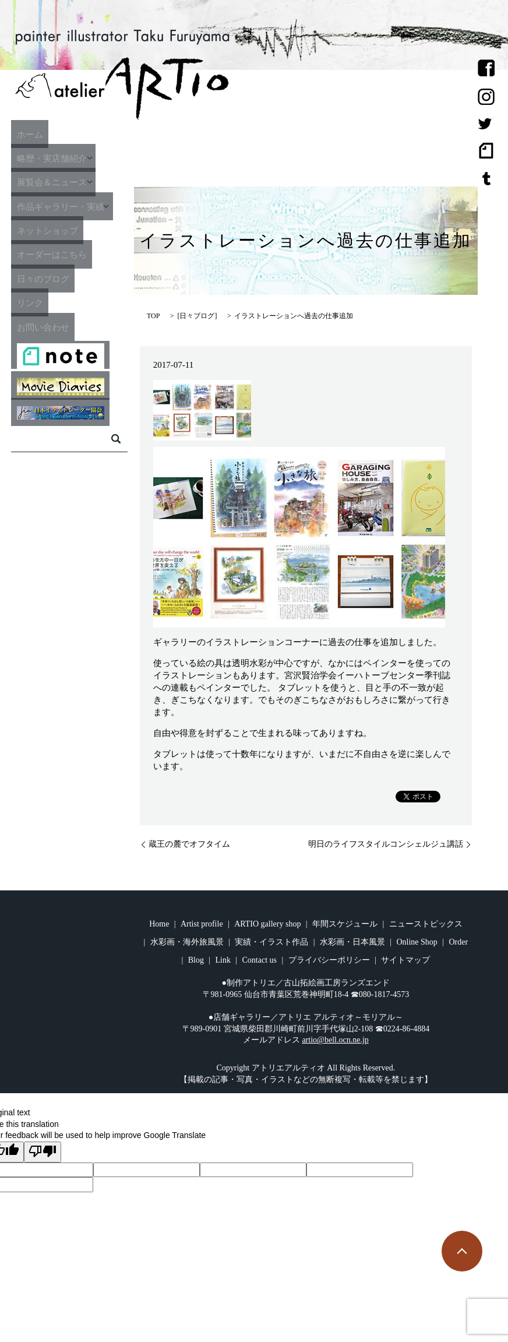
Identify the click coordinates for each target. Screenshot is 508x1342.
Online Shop (416, 942)
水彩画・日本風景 (352, 942)
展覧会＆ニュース (54, 182)
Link (223, 960)
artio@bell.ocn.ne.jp (335, 1039)
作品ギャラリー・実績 (64, 206)
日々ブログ (196, 316)
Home (159, 924)
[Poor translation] (42, 1152)
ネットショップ (48, 230)
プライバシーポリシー (329, 960)
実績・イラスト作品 (271, 942)
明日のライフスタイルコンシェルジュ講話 (385, 844)
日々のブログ (43, 278)
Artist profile (202, 924)
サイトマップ (405, 960)
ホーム (27, 133)
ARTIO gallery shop (267, 924)
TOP (153, 316)
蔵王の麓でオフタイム (189, 844)
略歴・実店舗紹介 (54, 158)
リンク (27, 302)
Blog (196, 960)
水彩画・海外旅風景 (187, 942)
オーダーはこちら (54, 254)
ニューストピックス (426, 924)
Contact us (259, 960)
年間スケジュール (345, 924)
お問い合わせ (43, 326)
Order (458, 942)
